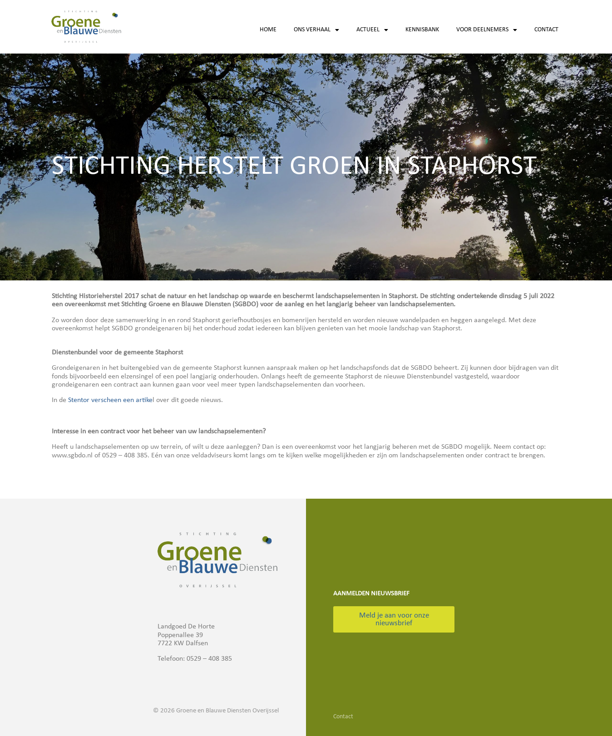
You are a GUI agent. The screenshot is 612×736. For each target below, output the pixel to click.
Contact (546, 29)
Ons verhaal (316, 30)
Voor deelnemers (486, 30)
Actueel (372, 30)
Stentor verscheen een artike (110, 400)
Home (268, 29)
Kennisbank (422, 29)
